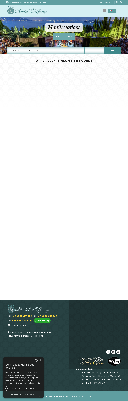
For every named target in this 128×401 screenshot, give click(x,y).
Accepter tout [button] (14, 388)
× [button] (40, 360)
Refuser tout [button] (33, 388)
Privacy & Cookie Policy (82, 396)
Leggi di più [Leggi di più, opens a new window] (35, 383)
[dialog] (23, 377)
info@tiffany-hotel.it (19, 325)
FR (114, 11)
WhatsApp (106, 2)
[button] (23, 394)
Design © (52, 396)
